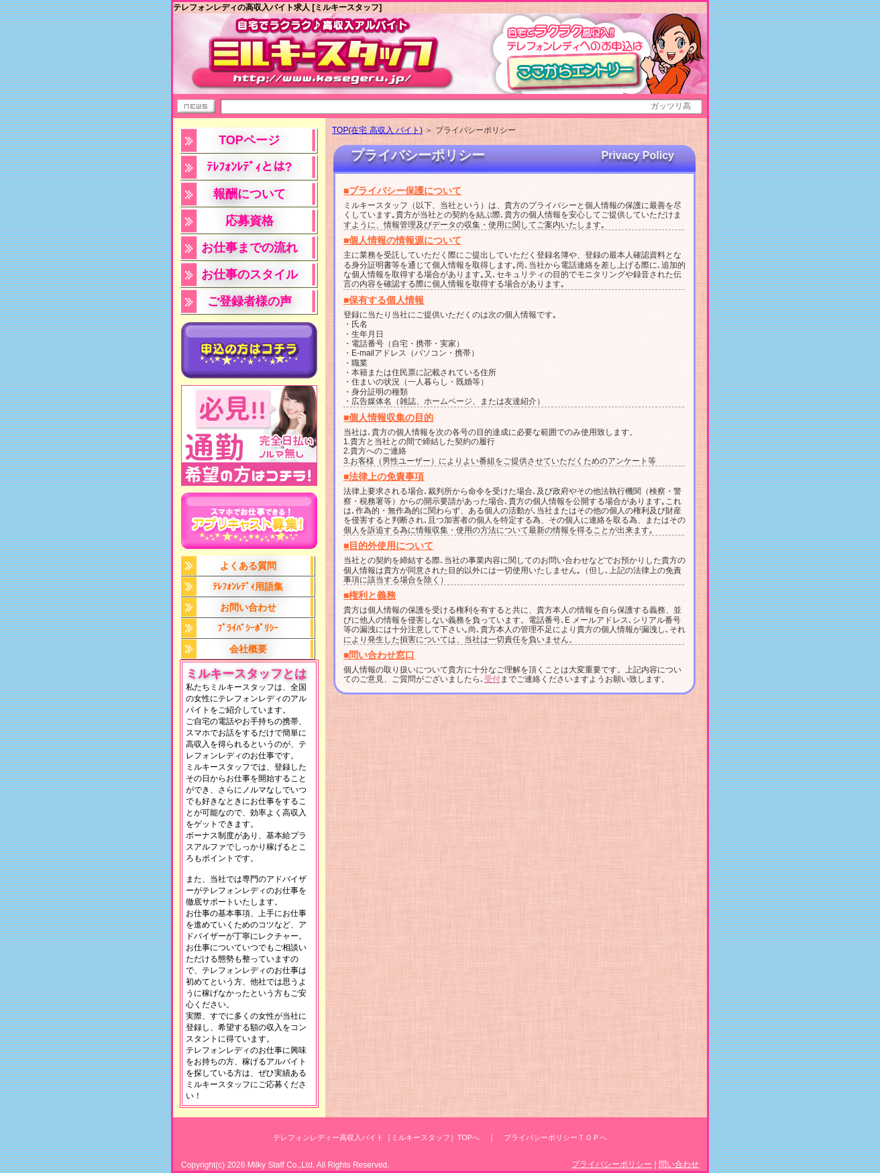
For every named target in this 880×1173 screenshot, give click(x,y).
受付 (492, 679)
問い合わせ (679, 1164)
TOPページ (249, 140)
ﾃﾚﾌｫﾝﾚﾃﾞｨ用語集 (248, 586)
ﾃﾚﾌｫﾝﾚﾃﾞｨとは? (249, 167)
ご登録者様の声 (249, 301)
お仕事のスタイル (249, 274)
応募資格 (249, 220)
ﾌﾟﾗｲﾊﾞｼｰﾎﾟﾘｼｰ (247, 628)
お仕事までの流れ (249, 247)
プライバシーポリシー (611, 1164)
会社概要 (248, 649)
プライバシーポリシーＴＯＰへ (555, 1137)
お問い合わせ (248, 607)
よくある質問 (248, 565)
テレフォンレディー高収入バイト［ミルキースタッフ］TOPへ (376, 1137)
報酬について (249, 194)
